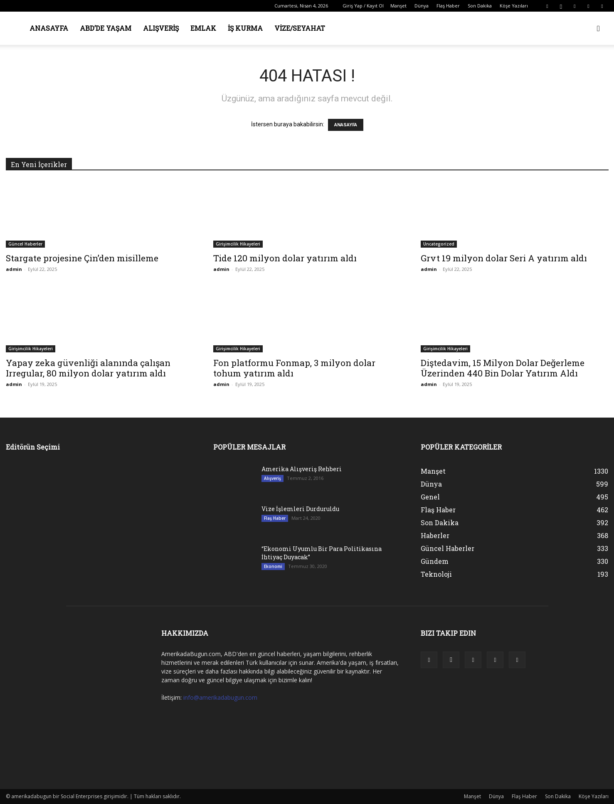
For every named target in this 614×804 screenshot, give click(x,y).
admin (14, 269)
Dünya (421, 5)
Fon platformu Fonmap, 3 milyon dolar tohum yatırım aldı (294, 368)
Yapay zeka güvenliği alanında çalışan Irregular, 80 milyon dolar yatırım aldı (88, 368)
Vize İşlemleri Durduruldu (300, 509)
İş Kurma (245, 28)
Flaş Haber (448, 5)
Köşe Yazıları (514, 5)
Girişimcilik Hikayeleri (238, 244)
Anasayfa (49, 28)
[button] (599, 29)
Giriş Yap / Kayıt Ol (363, 5)
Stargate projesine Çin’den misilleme (82, 258)
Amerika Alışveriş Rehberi (301, 469)
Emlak (203, 28)
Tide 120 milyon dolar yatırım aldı (285, 258)
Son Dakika (480, 5)
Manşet (398, 5)
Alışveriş (161, 28)
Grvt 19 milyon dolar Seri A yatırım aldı (504, 258)
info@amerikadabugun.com (220, 697)
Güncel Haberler (25, 244)
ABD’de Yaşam (105, 28)
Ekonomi (273, 566)
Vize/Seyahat (299, 28)
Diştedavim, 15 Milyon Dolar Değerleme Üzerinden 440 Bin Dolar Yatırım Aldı (502, 368)
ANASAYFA (345, 125)
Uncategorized (438, 244)
